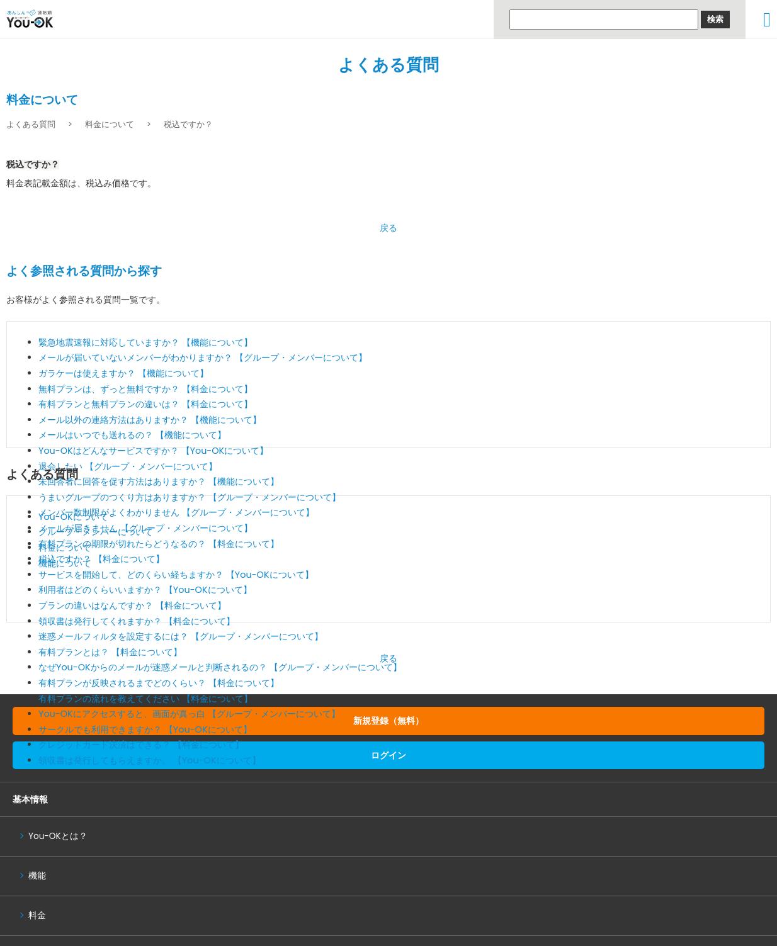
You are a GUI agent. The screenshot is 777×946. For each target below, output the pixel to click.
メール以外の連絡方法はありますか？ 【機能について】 (149, 420)
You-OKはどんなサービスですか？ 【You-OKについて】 (153, 450)
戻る (388, 228)
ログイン (388, 755)
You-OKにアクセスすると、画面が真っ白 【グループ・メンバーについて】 (189, 713)
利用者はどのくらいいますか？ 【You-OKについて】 (145, 589)
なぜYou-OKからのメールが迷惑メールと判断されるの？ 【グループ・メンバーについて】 (220, 667)
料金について (109, 124)
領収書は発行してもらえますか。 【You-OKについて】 (149, 760)
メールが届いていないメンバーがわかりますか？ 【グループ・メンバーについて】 (202, 357)
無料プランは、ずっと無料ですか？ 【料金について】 (145, 389)
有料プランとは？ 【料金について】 (110, 652)
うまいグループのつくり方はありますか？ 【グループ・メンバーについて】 (189, 497)
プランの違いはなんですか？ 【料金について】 (132, 605)
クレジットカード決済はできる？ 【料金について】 (141, 744)
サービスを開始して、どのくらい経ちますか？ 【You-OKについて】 (176, 574)
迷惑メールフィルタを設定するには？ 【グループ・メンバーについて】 (180, 636)
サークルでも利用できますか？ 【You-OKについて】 (145, 729)
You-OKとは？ (58, 836)
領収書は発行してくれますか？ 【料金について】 (136, 621)
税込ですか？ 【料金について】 (101, 559)
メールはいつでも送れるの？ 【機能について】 (132, 435)
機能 (37, 876)
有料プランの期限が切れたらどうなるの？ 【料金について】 (158, 544)
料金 (37, 915)
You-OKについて (73, 516)
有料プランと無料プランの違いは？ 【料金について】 (145, 404)
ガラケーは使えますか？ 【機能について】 (123, 373)
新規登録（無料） (388, 720)
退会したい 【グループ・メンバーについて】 (127, 466)
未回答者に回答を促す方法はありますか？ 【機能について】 (158, 481)
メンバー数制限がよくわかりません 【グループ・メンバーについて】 (176, 512)
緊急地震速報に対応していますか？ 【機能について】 (145, 342)
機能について (64, 563)
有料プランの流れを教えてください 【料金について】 (145, 698)
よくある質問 (388, 64)
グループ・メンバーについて (95, 532)
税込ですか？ (188, 124)
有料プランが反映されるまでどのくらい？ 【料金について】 (158, 683)
